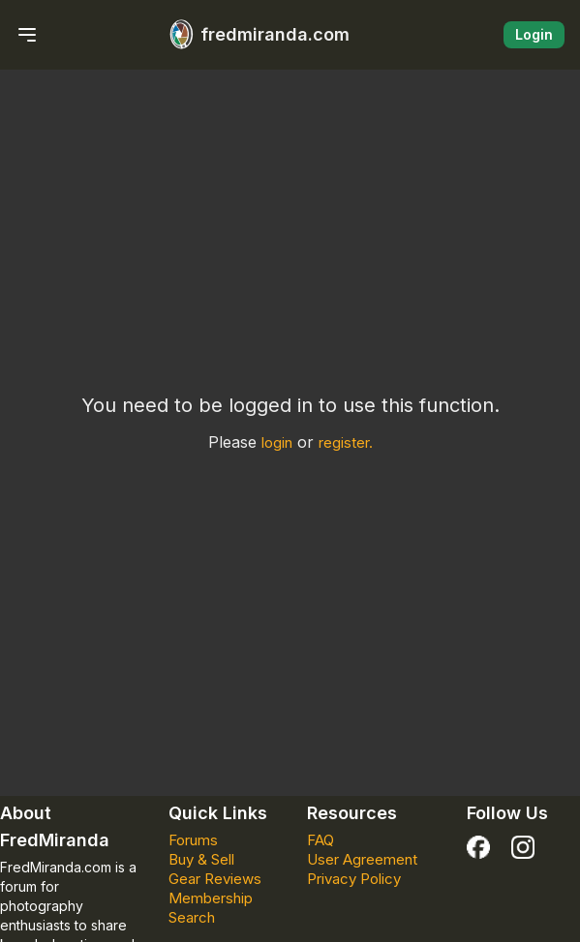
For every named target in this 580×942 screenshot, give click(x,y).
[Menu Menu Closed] (27, 34)
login (276, 442)
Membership (210, 898)
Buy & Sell (201, 859)
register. (346, 442)
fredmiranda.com (256, 34)
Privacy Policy (354, 878)
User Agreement (362, 859)
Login (534, 34)
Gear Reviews (214, 878)
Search (191, 917)
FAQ (320, 840)
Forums (193, 840)
